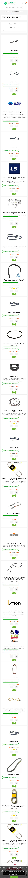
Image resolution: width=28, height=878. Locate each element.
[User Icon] (23, 3)
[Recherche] (12, 7)
